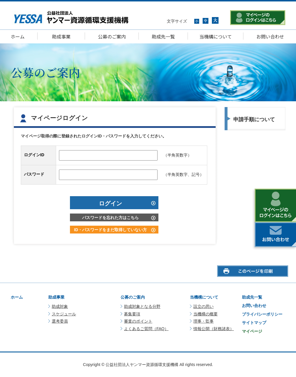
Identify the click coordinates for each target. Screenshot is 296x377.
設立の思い (203, 306)
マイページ (252, 331)
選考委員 (60, 321)
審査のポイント (138, 321)
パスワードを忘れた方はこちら (110, 217)
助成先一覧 (163, 36)
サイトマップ (254, 322)
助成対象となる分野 (142, 306)
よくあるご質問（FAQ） (146, 328)
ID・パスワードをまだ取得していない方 (110, 229)
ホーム (18, 36)
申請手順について (254, 119)
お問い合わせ (270, 36)
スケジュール (64, 314)
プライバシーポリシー (262, 314)
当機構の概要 (205, 314)
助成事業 (61, 36)
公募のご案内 (112, 36)
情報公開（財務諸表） (213, 328)
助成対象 (60, 306)
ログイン (110, 203)
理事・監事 (203, 321)
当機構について (215, 36)
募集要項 (132, 314)
